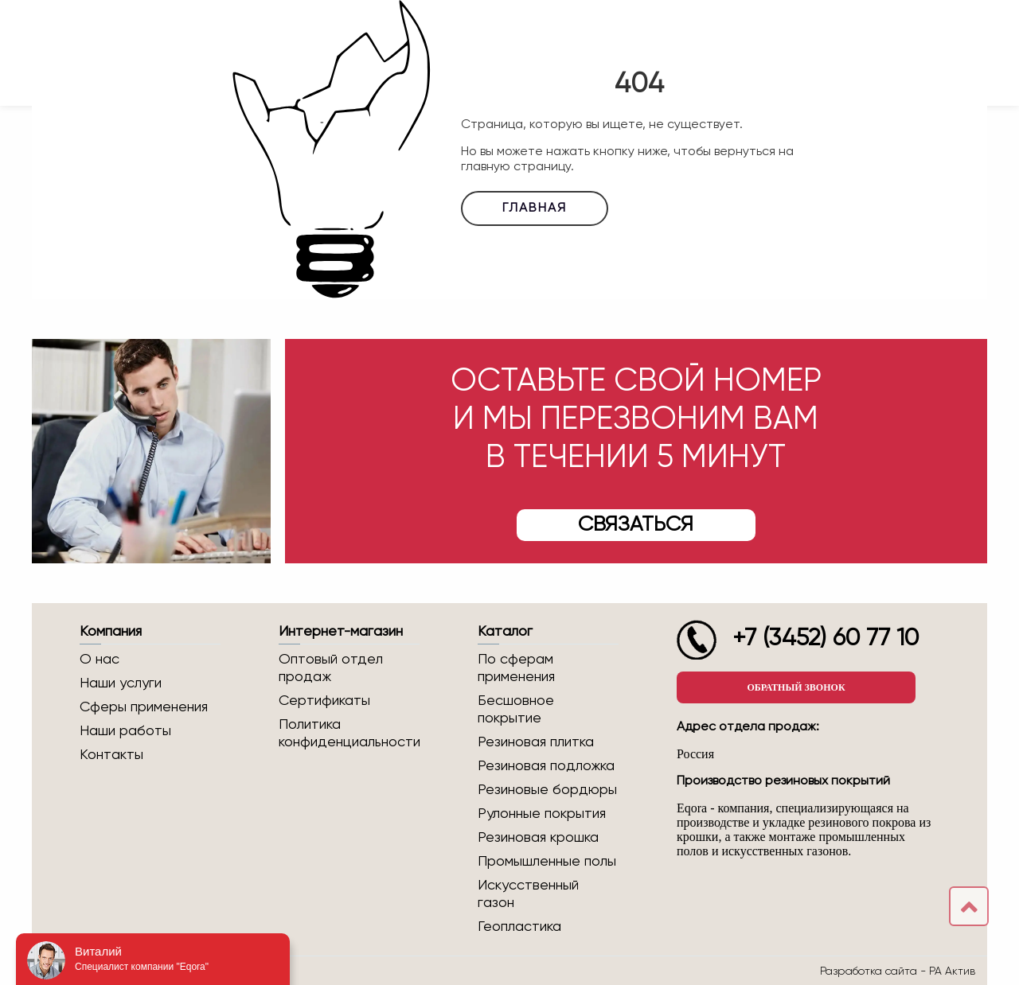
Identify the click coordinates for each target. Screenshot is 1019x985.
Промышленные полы (547, 862)
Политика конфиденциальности (349, 733)
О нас (99, 659)
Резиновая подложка (546, 766)
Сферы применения (144, 707)
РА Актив (952, 970)
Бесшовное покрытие (516, 710)
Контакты (111, 755)
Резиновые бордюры (547, 790)
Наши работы (125, 731)
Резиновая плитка (536, 742)
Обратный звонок (796, 687)
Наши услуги (121, 683)
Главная (534, 208)
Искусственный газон (528, 894)
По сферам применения (516, 668)
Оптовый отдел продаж (331, 668)
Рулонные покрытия (542, 814)
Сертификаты (324, 701)
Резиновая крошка (538, 838)
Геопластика (519, 927)
